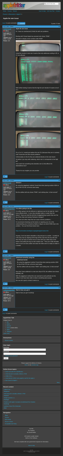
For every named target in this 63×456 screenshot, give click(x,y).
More (58, 382)
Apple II (19, 14)
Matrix (8, 324)
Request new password (11, 355)
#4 (59, 255)
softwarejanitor (9, 209)
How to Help (31, 445)
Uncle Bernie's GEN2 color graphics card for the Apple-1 (20, 378)
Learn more (6, 333)
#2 (59, 180)
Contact (58, 11)
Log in (4, 23)
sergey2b (6, 395)
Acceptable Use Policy (11, 423)
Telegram (9, 331)
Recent (15, 11)
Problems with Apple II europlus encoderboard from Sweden (19, 402)
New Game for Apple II (11, 380)
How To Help (42, 11)
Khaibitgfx (6, 399)
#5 (59, 288)
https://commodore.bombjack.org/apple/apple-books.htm (32, 231)
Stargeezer (7, 391)
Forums (10, 11)
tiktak (5, 408)
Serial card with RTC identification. (14, 371)
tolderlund (7, 29)
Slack (8, 329)
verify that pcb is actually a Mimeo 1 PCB (16, 374)
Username (6, 347)
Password (6, 351)
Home (4, 11)
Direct (26, 365)
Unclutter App (34, 365)
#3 (59, 206)
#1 (59, 26)
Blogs (6, 415)
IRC (8, 322)
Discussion (12, 14)
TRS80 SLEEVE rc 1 (9, 397)
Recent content (9, 340)
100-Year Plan (50, 11)
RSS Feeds (8, 419)
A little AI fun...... (9, 376)
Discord (9, 326)
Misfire (8, 327)
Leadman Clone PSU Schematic (12, 406)
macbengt (6, 404)
